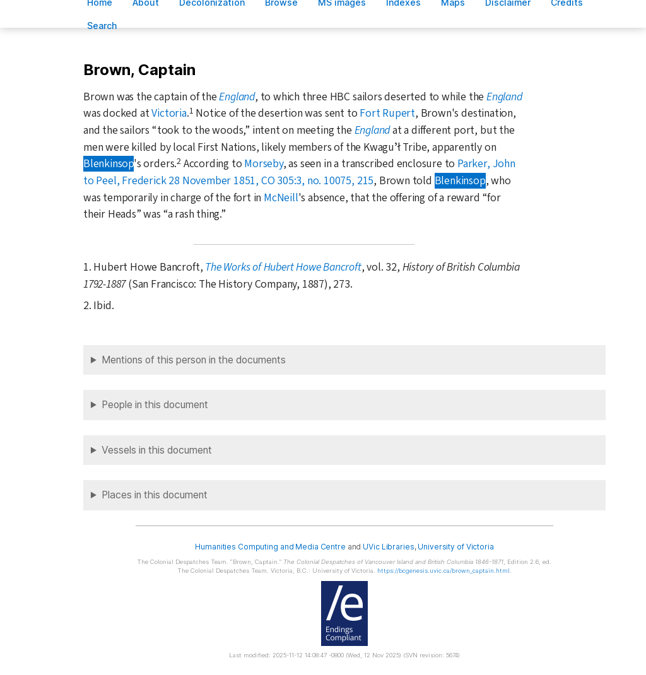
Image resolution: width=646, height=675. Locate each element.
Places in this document (155, 495)
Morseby (263, 164)
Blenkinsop (108, 164)
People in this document (155, 405)
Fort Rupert (387, 113)
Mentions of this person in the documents (194, 360)
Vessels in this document (157, 450)
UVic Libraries (388, 546)
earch (102, 25)
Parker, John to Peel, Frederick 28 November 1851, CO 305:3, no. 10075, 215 (299, 172)
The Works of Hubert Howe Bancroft (283, 267)
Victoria (168, 113)
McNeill (281, 198)
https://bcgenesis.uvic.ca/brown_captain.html (443, 570)
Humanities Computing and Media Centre (270, 546)
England (237, 97)
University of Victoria (455, 546)
